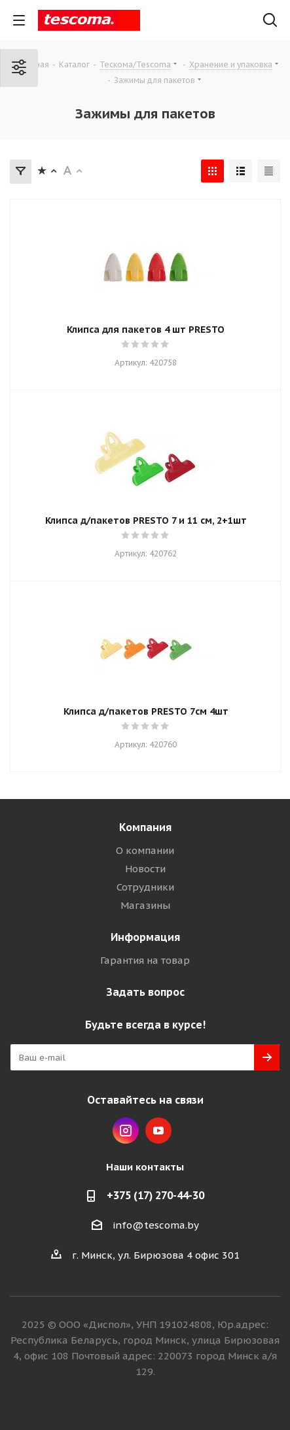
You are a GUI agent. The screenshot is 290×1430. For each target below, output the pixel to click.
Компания (145, 827)
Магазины (145, 905)
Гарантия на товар (145, 960)
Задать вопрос (145, 991)
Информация (145, 937)
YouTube (158, 1130)
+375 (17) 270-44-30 (155, 1195)
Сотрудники (145, 887)
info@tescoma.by (156, 1225)
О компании (145, 850)
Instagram (126, 1130)
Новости (145, 868)
